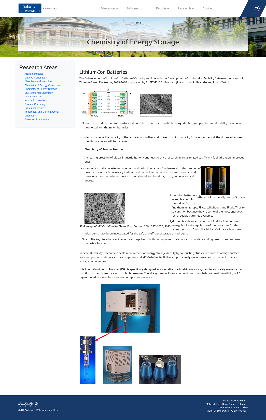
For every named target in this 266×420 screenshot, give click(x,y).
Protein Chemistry (35, 108)
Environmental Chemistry (39, 92)
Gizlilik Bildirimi (25, 410)
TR (256, 8)
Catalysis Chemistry (36, 77)
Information (142, 8)
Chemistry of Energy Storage (41, 88)
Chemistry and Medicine (38, 81)
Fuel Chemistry (33, 96)
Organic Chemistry (35, 104)
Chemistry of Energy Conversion (43, 85)
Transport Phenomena (37, 119)
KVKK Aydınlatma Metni (47, 410)
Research (179, 8)
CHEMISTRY (51, 8)
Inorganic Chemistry (36, 100)
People (162, 8)
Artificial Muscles (34, 73)
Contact (197, 8)
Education (121, 8)
